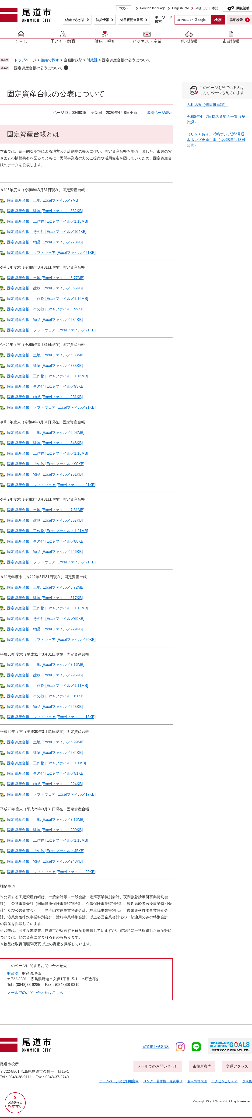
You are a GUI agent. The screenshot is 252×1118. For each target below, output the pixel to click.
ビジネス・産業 (147, 41)
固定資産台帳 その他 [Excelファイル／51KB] (45, 773)
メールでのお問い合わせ (157, 1066)
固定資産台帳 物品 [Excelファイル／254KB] (45, 320)
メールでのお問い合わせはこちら (35, 993)
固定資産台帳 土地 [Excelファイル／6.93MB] (45, 433)
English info (180, 8)
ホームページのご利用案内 (119, 1081)
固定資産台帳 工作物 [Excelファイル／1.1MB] (46, 763)
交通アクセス (237, 1066)
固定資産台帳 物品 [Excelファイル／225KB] (45, 707)
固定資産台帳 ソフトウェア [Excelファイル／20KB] (51, 640)
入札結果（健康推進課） (207, 105)
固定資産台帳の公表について (38, 68)
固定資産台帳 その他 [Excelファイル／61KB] (45, 696)
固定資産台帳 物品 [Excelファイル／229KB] (45, 629)
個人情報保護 (197, 1081)
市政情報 (231, 41)
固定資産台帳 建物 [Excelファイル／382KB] (45, 211)
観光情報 (189, 41)
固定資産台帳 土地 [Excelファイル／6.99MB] (45, 742)
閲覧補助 (242, 8)
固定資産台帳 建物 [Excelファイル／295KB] (45, 675)
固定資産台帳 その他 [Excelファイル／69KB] (45, 619)
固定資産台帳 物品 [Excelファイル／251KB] (45, 397)
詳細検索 (236, 20)
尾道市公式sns (155, 1047)
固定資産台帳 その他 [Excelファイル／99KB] (45, 309)
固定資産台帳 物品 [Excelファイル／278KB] (45, 242)
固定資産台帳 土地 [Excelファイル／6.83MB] (45, 355)
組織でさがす (75, 20)
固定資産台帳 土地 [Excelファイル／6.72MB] (45, 587)
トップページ (25, 60)
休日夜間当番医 (131, 20)
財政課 (92, 60)
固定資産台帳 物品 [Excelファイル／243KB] (45, 861)
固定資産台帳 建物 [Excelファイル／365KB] (45, 288)
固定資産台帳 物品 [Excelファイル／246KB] (45, 552)
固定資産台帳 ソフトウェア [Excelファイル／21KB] (51, 253)
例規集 (247, 1081)
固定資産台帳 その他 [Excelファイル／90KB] (45, 464)
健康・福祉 (105, 41)
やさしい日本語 (207, 8)
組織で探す (50, 60)
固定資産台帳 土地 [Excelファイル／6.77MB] (45, 278)
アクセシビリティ (224, 1081)
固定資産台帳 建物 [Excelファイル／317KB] (45, 598)
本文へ (123, 8)
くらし (21, 41)
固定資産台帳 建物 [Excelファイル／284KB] (45, 753)
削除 (66, 67)
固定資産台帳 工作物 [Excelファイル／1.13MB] (47, 608)
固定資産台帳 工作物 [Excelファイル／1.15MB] (47, 840)
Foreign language (153, 8)
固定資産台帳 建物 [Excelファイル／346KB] (45, 443)
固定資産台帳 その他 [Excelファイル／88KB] (45, 541)
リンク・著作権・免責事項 (162, 1081)
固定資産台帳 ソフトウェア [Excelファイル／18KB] (51, 717)
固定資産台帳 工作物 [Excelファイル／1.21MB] (47, 531)
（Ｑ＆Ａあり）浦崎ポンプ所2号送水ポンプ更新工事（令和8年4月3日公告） (216, 139)
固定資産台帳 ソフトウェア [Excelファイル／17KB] (51, 794)
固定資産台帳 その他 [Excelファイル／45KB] (45, 851)
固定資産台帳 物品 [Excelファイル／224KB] (45, 784)
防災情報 (102, 20)
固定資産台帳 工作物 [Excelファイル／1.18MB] (47, 221)
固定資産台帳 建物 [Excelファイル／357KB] (45, 520)
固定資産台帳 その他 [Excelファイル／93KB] (45, 386)
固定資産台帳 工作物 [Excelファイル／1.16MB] (47, 299)
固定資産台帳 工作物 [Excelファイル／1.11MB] (47, 686)
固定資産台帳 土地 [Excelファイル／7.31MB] (45, 510)
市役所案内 (202, 1066)
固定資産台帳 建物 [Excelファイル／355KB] (45, 366)
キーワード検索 (163, 19)
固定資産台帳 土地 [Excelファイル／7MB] (43, 200)
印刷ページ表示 (160, 113)
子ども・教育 (63, 41)
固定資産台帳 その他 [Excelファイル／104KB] (47, 232)
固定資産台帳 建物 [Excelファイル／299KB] (45, 830)
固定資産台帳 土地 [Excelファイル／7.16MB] (45, 665)
